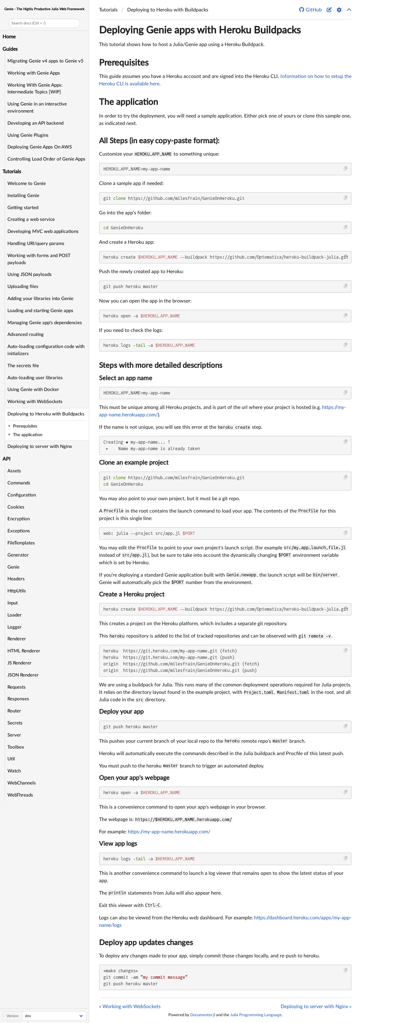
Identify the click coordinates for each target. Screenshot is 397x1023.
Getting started (22, 207)
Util (11, 759)
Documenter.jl (202, 1015)
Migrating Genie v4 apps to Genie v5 (45, 61)
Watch (14, 771)
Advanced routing (25, 334)
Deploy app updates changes (146, 943)
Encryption (18, 519)
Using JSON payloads (29, 274)
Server (14, 735)
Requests (16, 687)
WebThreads (20, 795)
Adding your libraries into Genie (40, 298)
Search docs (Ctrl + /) (28, 23)
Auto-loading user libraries (35, 378)
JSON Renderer (23, 675)
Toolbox (15, 747)
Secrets (15, 723)
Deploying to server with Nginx (39, 446)
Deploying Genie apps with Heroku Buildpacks (200, 30)
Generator (18, 555)
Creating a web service (31, 219)
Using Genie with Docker (33, 389)
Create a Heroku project (131, 594)
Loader (14, 615)
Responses (18, 699)
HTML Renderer (23, 651)
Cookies (15, 507)
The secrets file (23, 365)
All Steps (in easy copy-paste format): (159, 141)
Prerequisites (124, 62)
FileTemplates (21, 543)
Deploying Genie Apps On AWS (39, 147)
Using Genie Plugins (28, 135)
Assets (14, 471)
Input (12, 603)
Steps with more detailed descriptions (160, 365)
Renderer (16, 639)
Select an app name (125, 378)
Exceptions (18, 531)
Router (14, 711)
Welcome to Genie (26, 183)
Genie (13, 567)
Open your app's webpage (134, 778)
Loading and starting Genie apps (40, 310)
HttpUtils (16, 591)
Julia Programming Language (256, 1015)
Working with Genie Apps (33, 73)
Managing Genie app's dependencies (44, 322)
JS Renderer (19, 663)
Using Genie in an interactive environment (37, 108)
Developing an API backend (35, 123)
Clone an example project (133, 463)
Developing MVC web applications (43, 231)
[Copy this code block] (346, 168)
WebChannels (21, 783)
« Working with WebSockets (130, 1006)
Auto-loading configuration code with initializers (45, 350)
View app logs (118, 844)
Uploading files (22, 286)
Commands (18, 483)
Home (8, 36)
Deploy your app (121, 712)
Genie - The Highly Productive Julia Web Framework (44, 9)
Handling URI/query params (35, 243)
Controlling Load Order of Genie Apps (46, 159)
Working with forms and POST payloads (39, 259)
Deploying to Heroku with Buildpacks (45, 414)
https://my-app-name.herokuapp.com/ (169, 831)
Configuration (21, 495)
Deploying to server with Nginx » (316, 1006)
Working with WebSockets (35, 401)
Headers (16, 579)
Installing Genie (23, 195)
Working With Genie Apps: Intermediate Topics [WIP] (35, 89)
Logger (14, 627)
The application (128, 102)
